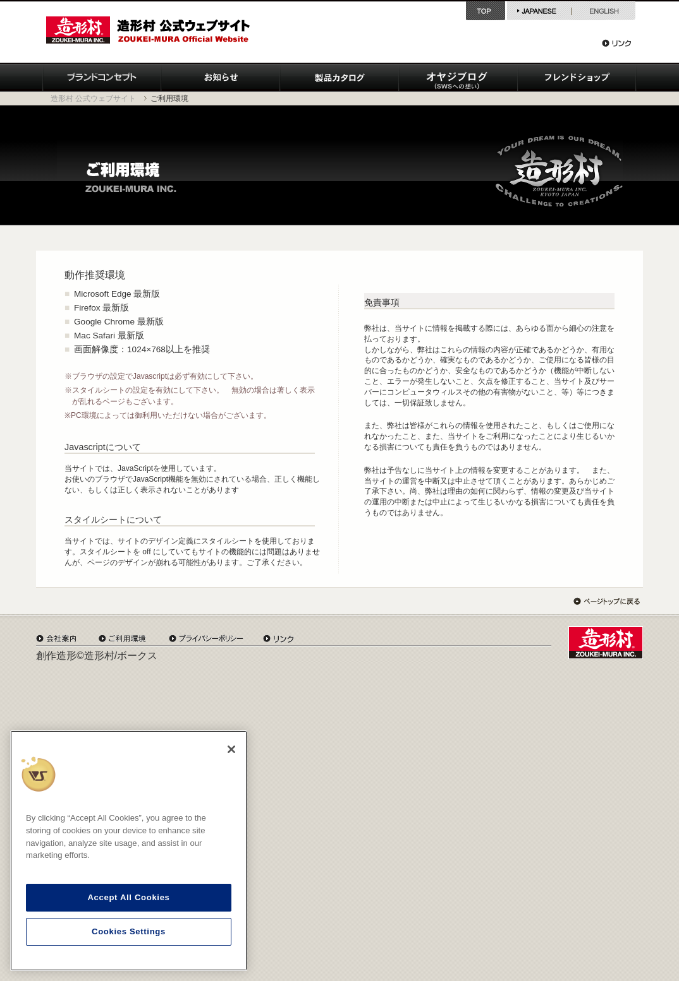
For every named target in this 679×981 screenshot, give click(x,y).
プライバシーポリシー (206, 638)
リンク (616, 43)
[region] (128, 850)
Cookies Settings (129, 931)
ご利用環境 (122, 638)
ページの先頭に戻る (606, 601)
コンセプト (101, 77)
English (603, 10)
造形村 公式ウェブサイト (93, 98)
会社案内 (56, 638)
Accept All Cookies (128, 897)
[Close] (231, 749)
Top (486, 10)
